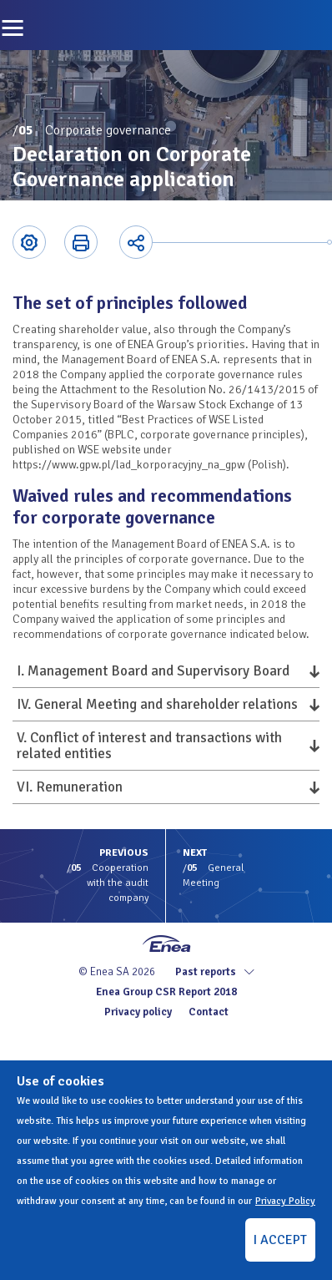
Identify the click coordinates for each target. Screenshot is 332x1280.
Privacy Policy (285, 1201)
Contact (209, 1012)
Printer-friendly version (81, 242)
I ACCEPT (280, 1240)
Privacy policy (138, 1012)
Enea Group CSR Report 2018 (166, 992)
